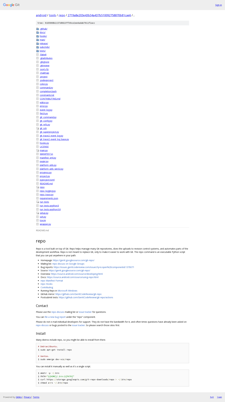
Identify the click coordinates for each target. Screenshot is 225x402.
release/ (44, 43)
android (41, 15)
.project (44, 76)
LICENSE (44, 146)
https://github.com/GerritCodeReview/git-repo (78, 294)
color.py (44, 83)
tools (52, 15)
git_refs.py (45, 124)
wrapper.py (45, 224)
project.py (45, 176)
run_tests (44, 201)
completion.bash (48, 91)
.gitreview (44, 65)
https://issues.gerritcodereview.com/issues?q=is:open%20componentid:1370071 (94, 267)
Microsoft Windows (67, 290)
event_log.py (46, 109)
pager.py (44, 161)
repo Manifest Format (52, 280)
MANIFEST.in (46, 153)
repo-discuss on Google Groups (68, 263)
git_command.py (48, 117)
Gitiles (19, 397)
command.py (46, 87)
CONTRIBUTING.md (50, 98)
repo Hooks (46, 283)
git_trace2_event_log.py (51, 135)
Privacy (27, 397)
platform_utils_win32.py (51, 168)
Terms (36, 397)
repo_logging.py (48, 190)
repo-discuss (57, 311)
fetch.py (44, 113)
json (219, 397)
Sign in (218, 4)
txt (212, 397)
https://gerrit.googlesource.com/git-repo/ (73, 260)
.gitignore (44, 61)
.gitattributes (46, 58)
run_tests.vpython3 (49, 205)
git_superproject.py (49, 131)
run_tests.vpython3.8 (50, 209)
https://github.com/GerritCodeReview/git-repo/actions (86, 297)
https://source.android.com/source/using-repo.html (72, 277)
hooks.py (44, 143)
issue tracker (85, 311)
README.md (46, 183)
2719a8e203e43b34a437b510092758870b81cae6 (99, 15)
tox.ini (43, 220)
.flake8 (43, 54)
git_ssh (43, 128)
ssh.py (43, 216)
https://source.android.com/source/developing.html (77, 273)
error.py (44, 106)
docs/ (42, 32)
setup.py (44, 212)
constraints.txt (47, 95)
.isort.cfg (44, 69)
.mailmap (44, 72)
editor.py (44, 102)
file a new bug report (55, 316)
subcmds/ (45, 47)
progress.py (46, 172)
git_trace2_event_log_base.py (54, 139)
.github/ (43, 28)
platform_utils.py (48, 165)
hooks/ (43, 36)
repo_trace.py (46, 194)
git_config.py (46, 120)
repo (62, 15)
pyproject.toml (47, 179)
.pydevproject (46, 80)
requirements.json (49, 198)
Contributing (47, 287)
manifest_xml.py (48, 157)
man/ (42, 39)
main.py (44, 150)
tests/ (43, 50)
